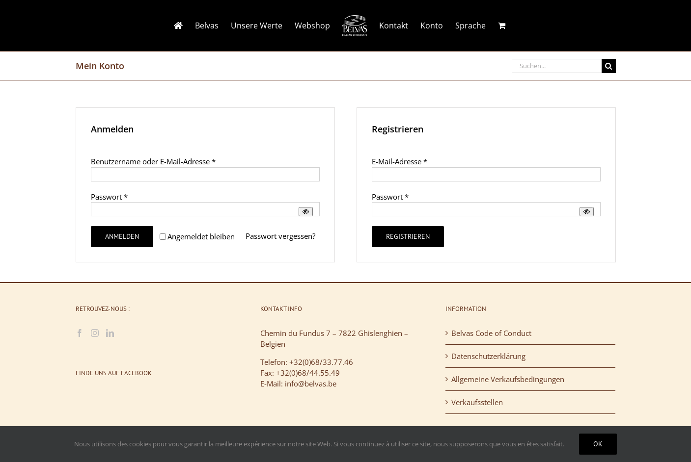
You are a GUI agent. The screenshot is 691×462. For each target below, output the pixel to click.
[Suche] (609, 66)
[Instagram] (95, 333)
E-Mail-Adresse (399, 161)
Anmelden (122, 236)
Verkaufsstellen (477, 402)
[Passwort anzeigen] (306, 211)
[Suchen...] (557, 66)
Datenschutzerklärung (488, 356)
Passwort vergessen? (280, 236)
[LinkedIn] (110, 333)
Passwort (109, 197)
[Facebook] (79, 333)
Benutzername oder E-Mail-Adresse (153, 161)
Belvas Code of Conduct (491, 333)
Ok (598, 443)
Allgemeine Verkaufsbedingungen (507, 379)
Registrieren (408, 236)
